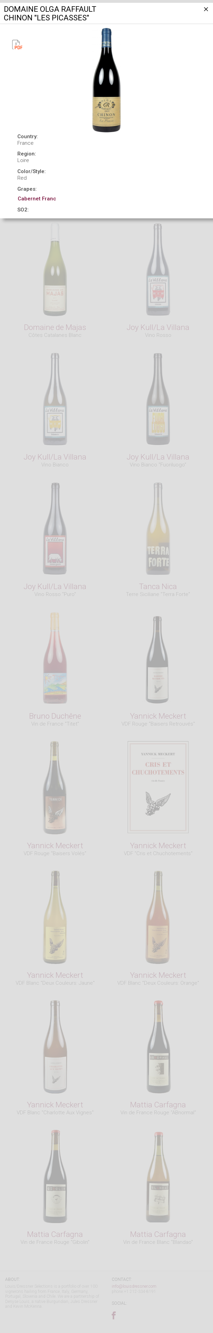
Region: (26, 154)
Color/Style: (31, 171)
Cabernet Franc (37, 198)
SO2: (23, 210)
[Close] (205, 12)
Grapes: (27, 189)
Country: (27, 136)
